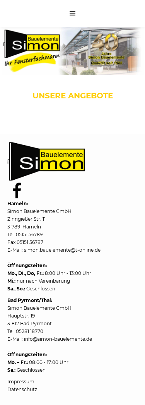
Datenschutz (22, 389)
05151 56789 (29, 234)
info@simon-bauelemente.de (58, 339)
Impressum (20, 381)
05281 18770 (29, 331)
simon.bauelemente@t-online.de (62, 250)
